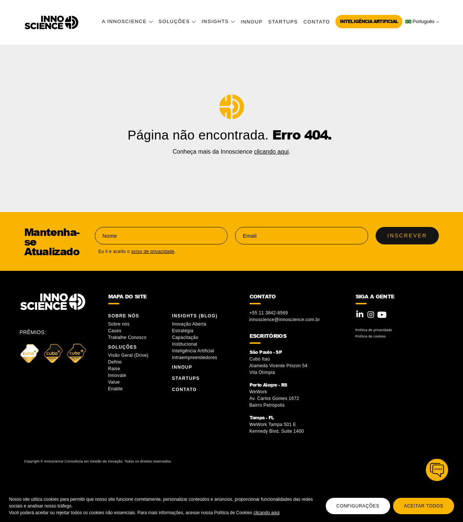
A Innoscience (127, 21)
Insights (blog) (195, 315)
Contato (316, 22)
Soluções (177, 21)
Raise (114, 368)
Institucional (184, 344)
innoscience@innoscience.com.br (285, 319)
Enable (115, 388)
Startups (283, 22)
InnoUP (252, 22)
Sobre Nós (123, 315)
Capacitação (185, 337)
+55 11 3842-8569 (269, 313)
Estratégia (183, 330)
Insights (218, 21)
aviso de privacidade (153, 251)
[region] (231, 503)
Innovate (117, 375)
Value (114, 382)
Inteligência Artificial (369, 21)
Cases (115, 330)
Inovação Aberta (189, 324)
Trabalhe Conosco (127, 337)
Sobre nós (119, 324)
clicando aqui (267, 512)
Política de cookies (371, 336)
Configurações (358, 506)
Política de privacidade (374, 330)
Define (115, 362)
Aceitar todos (423, 506)
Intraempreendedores (195, 357)
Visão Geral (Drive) (129, 355)
